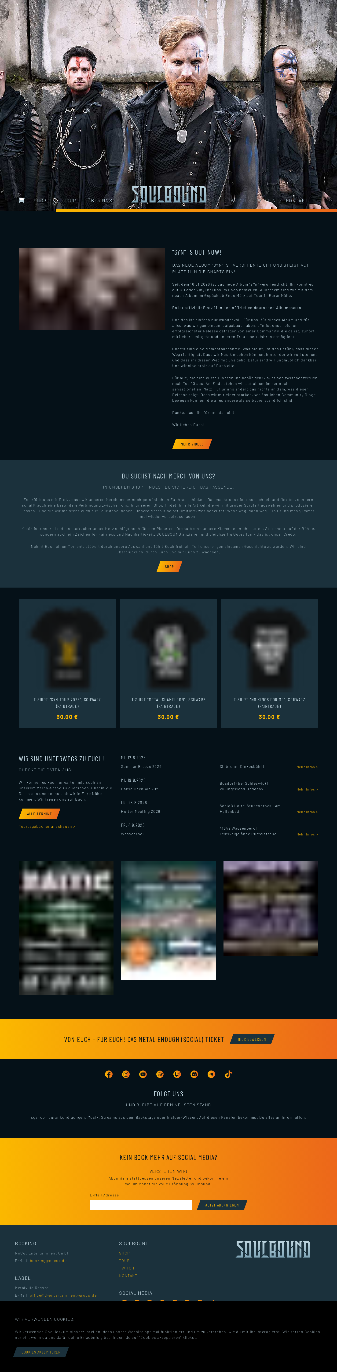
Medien (267, 200)
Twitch (237, 200)
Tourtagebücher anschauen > (47, 826)
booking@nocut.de (48, 1260)
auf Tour (255, 295)
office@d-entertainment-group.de (63, 1295)
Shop (40, 200)
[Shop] (169, 566)
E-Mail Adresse (104, 1195)
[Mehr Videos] (192, 444)
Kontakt (297, 200)
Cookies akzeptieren (41, 1351)
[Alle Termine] (39, 814)
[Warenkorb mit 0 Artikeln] (21, 200)
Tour (70, 200)
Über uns (100, 200)
